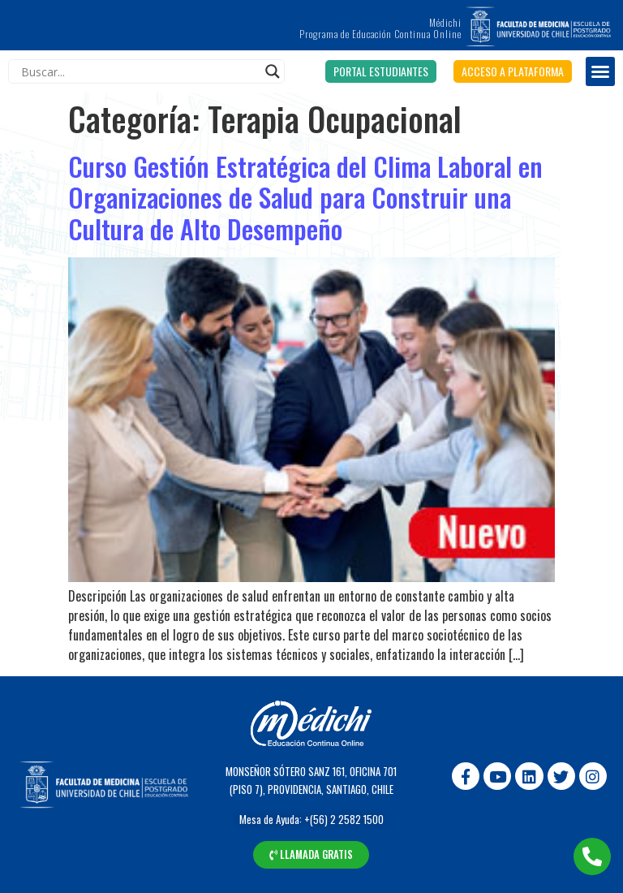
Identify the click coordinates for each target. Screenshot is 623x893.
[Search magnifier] (272, 71)
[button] (380, 71)
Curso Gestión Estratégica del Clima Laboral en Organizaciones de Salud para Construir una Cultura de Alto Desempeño (305, 197)
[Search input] (139, 71)
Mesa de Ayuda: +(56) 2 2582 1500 (311, 819)
